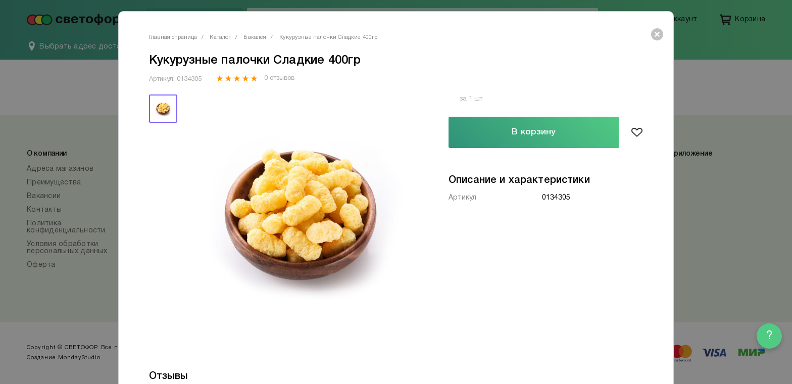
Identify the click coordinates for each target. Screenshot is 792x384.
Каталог (220, 37)
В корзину (534, 132)
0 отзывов (279, 78)
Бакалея (254, 37)
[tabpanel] (301, 214)
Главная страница (173, 37)
